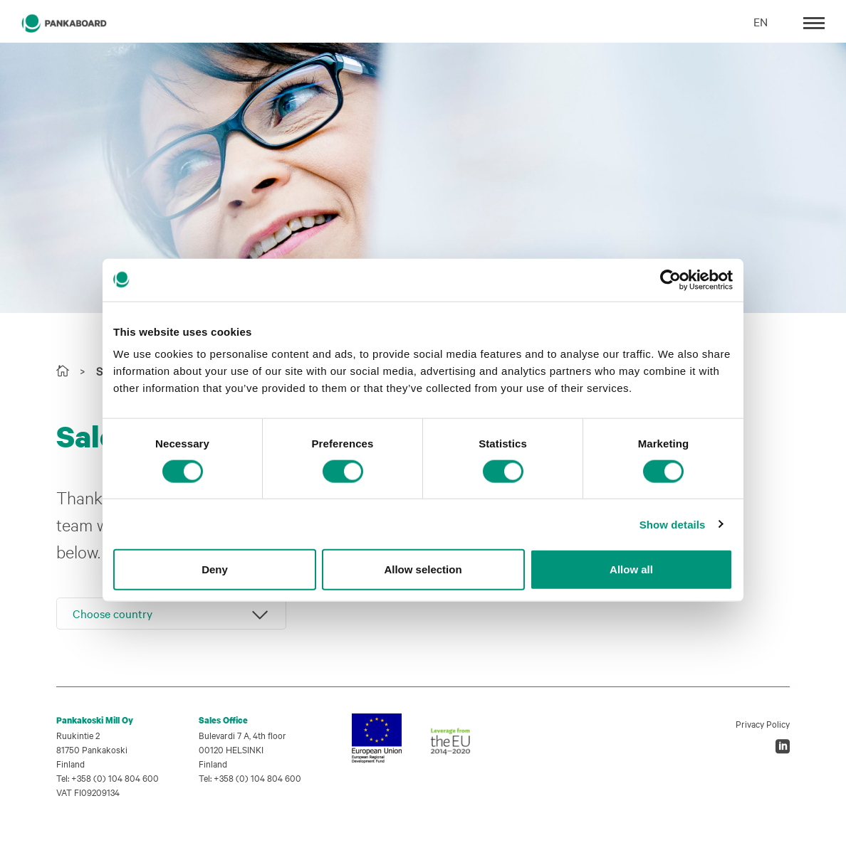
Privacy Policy (763, 723)
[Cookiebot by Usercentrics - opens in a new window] (670, 279)
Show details (672, 524)
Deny (215, 569)
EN (760, 21)
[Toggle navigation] (814, 22)
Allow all (631, 569)
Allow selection (422, 569)
